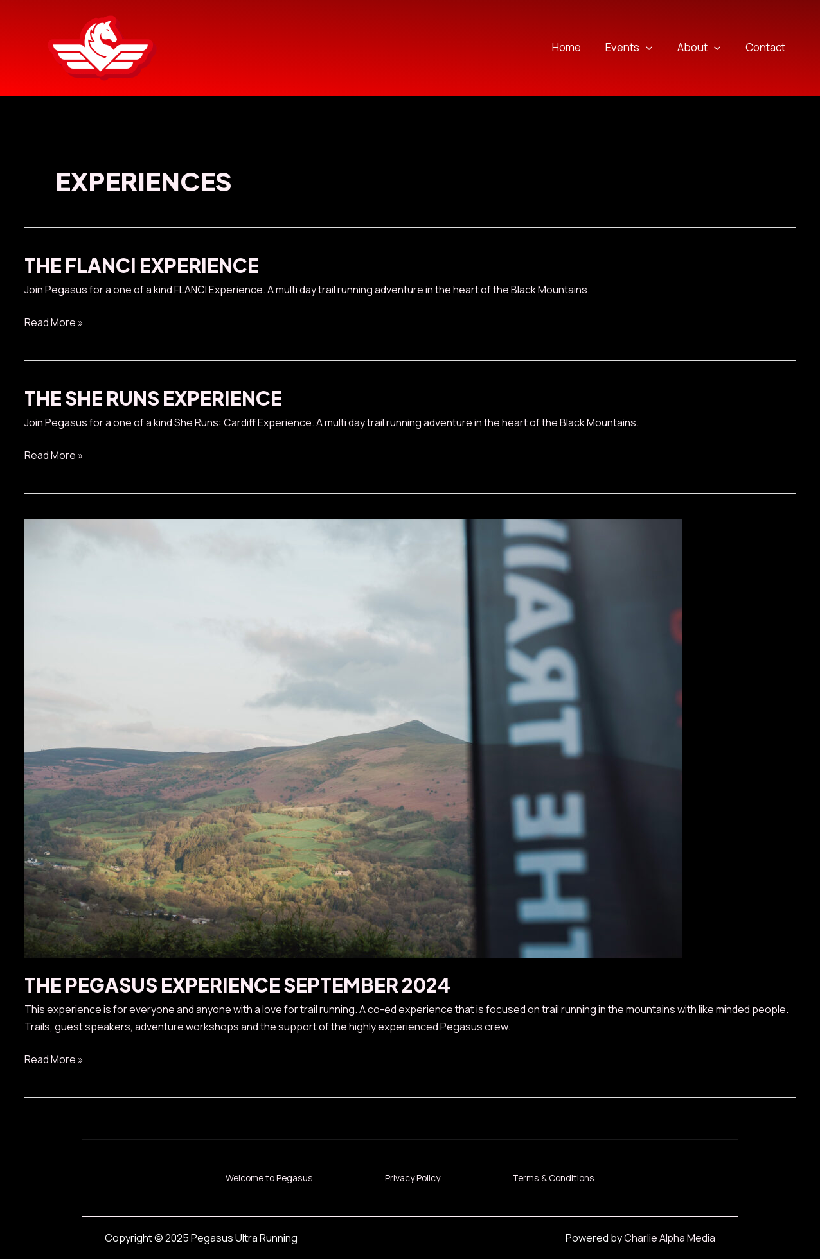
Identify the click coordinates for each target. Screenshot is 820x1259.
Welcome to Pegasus (263, 1177)
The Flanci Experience (141, 265)
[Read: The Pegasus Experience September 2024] (353, 738)
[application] (653, 48)
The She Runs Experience (153, 398)
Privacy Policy (413, 1177)
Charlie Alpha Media (669, 1237)
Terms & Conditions (561, 1177)
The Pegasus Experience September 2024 (239, 985)
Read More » (54, 322)
